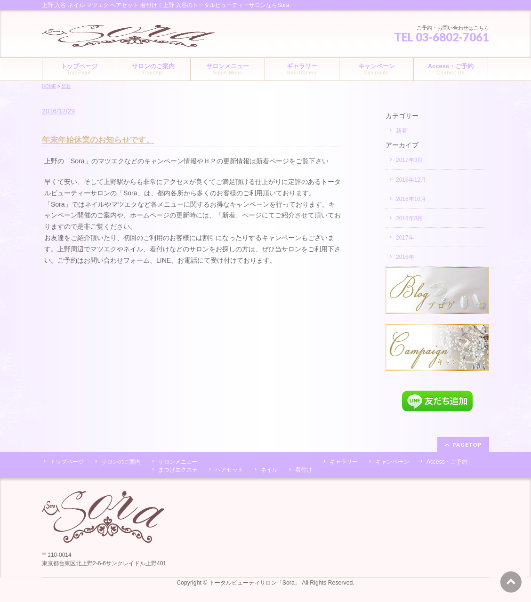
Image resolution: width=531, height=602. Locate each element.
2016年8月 (409, 218)
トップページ (67, 461)
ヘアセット (229, 469)
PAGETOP (467, 444)
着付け (303, 469)
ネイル (269, 469)
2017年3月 (409, 160)
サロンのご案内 (121, 461)
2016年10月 (411, 199)
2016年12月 (411, 180)
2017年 (405, 237)
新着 (66, 86)
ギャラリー (344, 461)
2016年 (405, 257)
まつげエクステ (178, 469)
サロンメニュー (178, 461)
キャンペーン (392, 461)
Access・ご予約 (446, 461)
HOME (49, 86)
